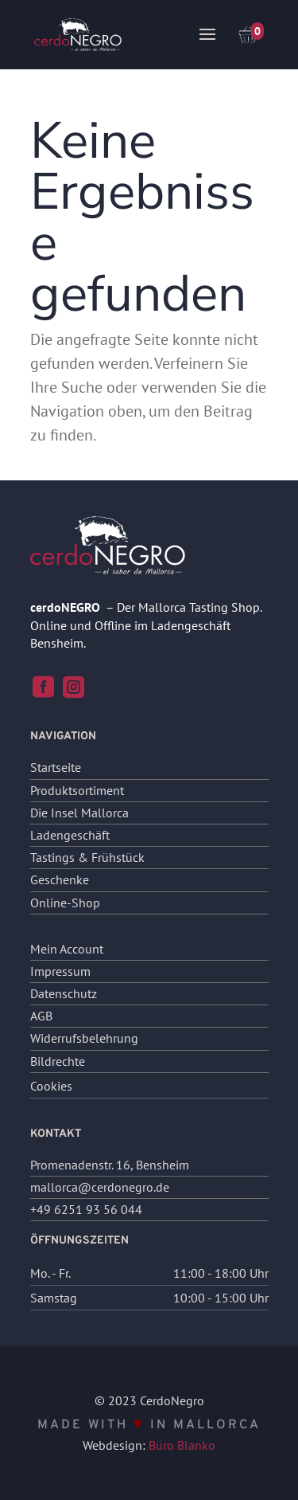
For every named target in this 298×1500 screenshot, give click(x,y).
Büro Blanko (182, 1445)
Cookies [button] (51, 1086)
